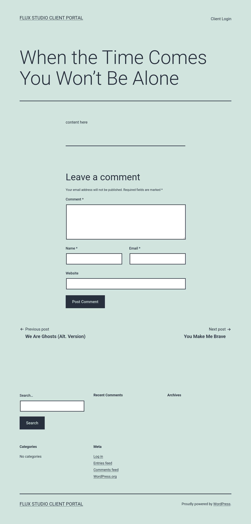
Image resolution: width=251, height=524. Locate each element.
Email (134, 248)
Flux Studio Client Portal (51, 18)
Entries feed (103, 463)
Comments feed (106, 470)
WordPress (221, 504)
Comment (75, 199)
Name (71, 248)
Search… (26, 395)
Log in (98, 456)
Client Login (221, 18)
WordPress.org (105, 476)
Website (72, 273)
